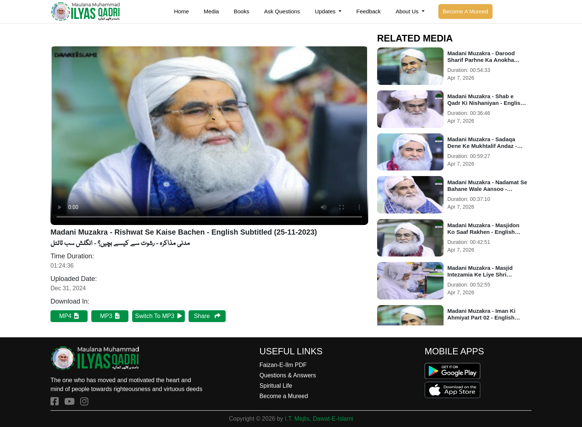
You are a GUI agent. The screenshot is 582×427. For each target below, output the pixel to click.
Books (241, 11)
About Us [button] (408, 11)
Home (181, 11)
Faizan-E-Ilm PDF (283, 365)
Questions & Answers (287, 375)
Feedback (368, 11)
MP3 (110, 316)
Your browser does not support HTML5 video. (209, 135)
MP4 (69, 316)
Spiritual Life (275, 386)
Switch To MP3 (158, 316)
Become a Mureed (283, 396)
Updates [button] (326, 11)
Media (211, 11)
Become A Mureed (465, 11)
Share (207, 316)
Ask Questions (282, 11)
